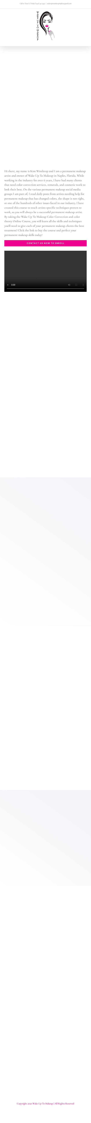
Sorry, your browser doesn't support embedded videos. (45, 271)
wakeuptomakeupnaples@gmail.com (59, 3)
